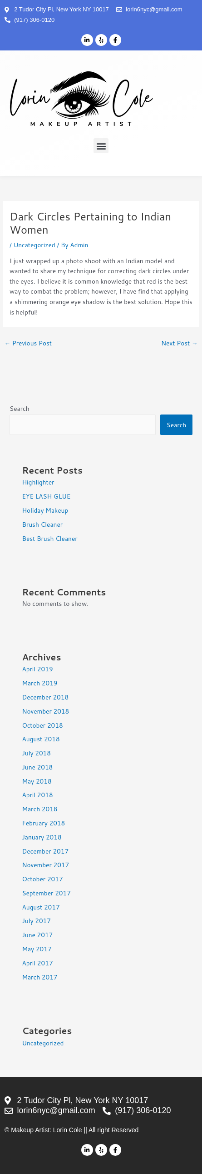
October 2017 (42, 878)
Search (20, 408)
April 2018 (37, 794)
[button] (101, 145)
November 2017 (45, 864)
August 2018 (40, 738)
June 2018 (37, 767)
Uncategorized (34, 244)
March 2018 (39, 808)
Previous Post (28, 343)
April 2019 (37, 668)
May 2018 (36, 781)
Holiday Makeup (45, 510)
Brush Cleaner (42, 524)
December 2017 (45, 851)
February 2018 (43, 823)
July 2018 (36, 753)
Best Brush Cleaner (49, 538)
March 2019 (39, 683)
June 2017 (37, 934)
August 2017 (40, 907)
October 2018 (42, 725)
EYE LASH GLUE (46, 496)
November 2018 (45, 711)
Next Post (179, 343)
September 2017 (46, 893)
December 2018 (45, 697)
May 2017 (36, 948)
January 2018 (41, 837)
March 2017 (39, 977)
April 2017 (37, 963)
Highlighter (38, 482)
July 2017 (36, 920)
